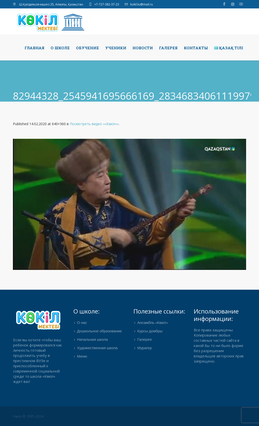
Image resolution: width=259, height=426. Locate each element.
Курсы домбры (149, 331)
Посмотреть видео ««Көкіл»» (94, 123)
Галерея (144, 340)
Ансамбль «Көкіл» (152, 323)
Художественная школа (97, 348)
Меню (82, 357)
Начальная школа (92, 340)
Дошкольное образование (99, 331)
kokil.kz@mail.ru (141, 4)
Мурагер (144, 348)
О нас (82, 323)
